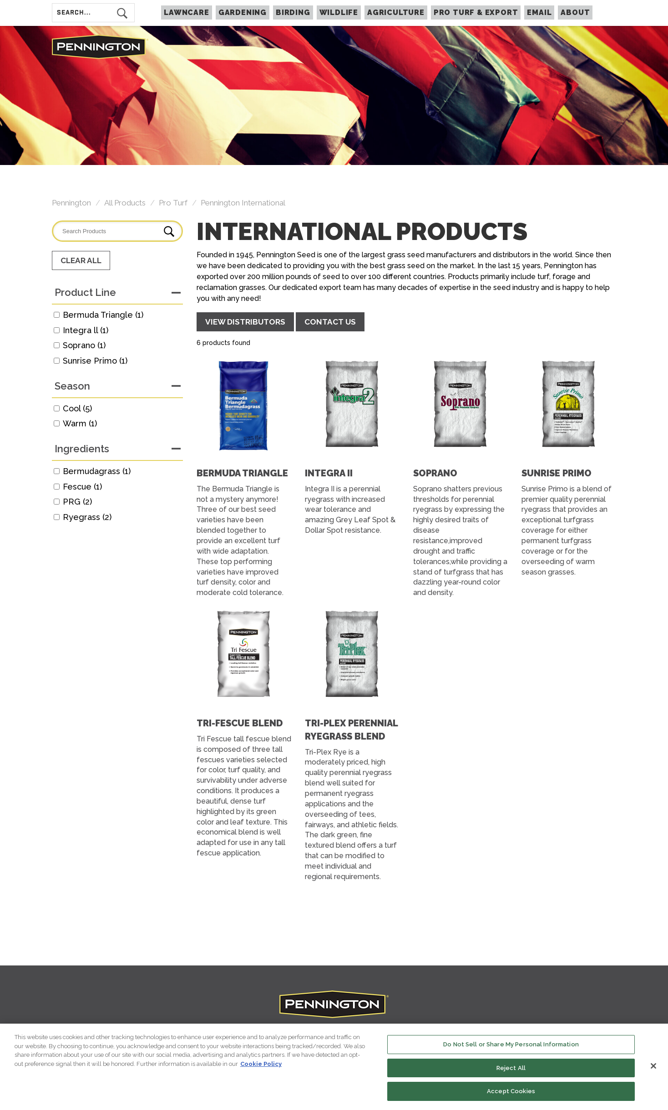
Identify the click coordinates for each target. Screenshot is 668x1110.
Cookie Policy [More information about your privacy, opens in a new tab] (261, 1065)
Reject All (511, 1069)
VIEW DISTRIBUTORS (245, 321)
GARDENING (242, 12)
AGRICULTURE (396, 12)
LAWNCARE (186, 12)
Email (539, 12)
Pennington (71, 202)
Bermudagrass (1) (97, 471)
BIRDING (293, 12)
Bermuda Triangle (242, 473)
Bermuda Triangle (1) (103, 315)
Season (72, 386)
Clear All (81, 260)
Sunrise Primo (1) (95, 360)
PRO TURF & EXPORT (476, 12)
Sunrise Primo (556, 473)
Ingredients (82, 449)
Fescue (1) (82, 486)
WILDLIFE (338, 12)
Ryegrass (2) (87, 517)
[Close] (653, 1068)
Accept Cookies (511, 1093)
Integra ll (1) (85, 330)
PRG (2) (77, 501)
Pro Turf (173, 202)
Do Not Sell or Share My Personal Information (511, 1046)
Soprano (435, 473)
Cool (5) (77, 408)
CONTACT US (330, 321)
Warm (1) (80, 423)
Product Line (85, 292)
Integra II (329, 473)
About (575, 12)
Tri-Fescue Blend (240, 723)
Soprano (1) (84, 345)
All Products (125, 202)
